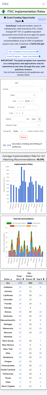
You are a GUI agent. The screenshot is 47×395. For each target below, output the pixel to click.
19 (40, 332)
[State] (26, 95)
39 (20, 312)
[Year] (25, 101)
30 (40, 353)
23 (20, 340)
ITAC (5, 4)
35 (20, 295)
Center (5, 89)
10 (40, 328)
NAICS (8, 119)
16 (20, 373)
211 (40, 283)
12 (20, 287)
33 (20, 332)
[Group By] (18, 131)
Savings (11, 107)
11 (20, 328)
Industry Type (11, 125)
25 (40, 316)
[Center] (26, 89)
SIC (28, 119)
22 (20, 324)
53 (20, 316)
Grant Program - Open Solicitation (23, 56)
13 (20, 299)
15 (40, 312)
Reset (23, 137)
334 (9, 145)
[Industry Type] (29, 125)
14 (40, 295)
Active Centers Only (36, 131)
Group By (7, 131)
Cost (11, 113)
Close (42, 19)
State (12, 95)
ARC (16, 83)
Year (14, 101)
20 (20, 357)
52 (20, 353)
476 (20, 283)
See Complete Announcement (23, 51)
